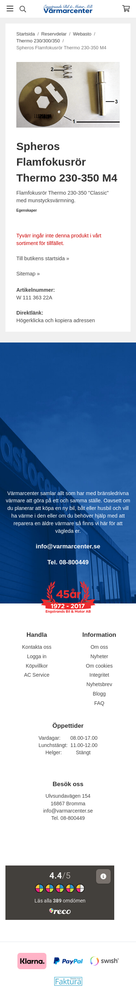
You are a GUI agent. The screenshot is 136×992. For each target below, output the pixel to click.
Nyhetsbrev (99, 684)
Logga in (36, 656)
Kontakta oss (36, 647)
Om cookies (99, 666)
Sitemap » (28, 274)
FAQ (99, 703)
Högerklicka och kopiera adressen (55, 320)
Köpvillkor (37, 666)
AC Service (36, 675)
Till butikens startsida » (42, 258)
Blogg (99, 694)
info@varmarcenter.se (68, 811)
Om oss (99, 647)
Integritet (99, 675)
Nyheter (99, 656)
